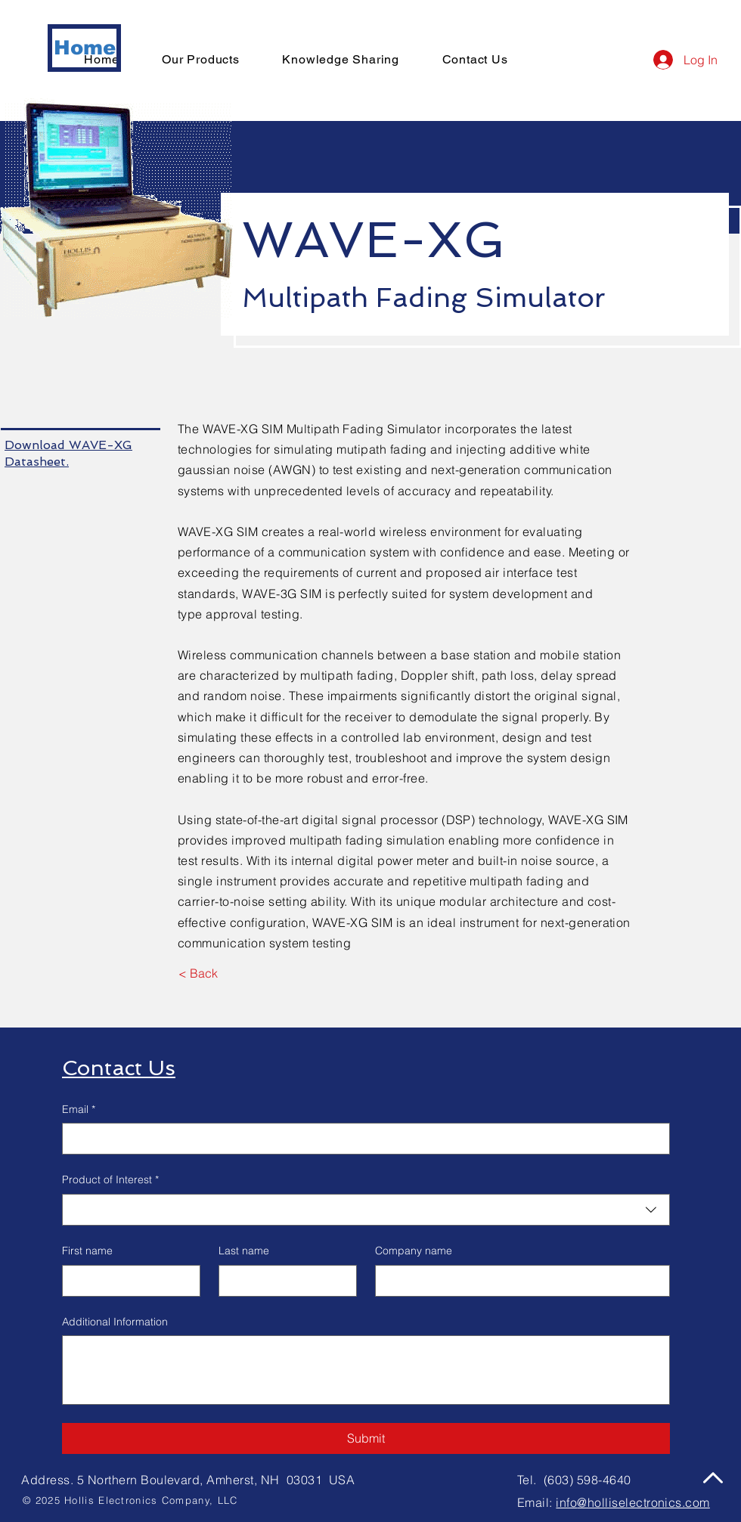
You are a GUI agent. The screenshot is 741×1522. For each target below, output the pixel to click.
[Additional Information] (366, 1370)
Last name (244, 1250)
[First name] (127, 1281)
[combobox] (366, 1210)
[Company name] (518, 1281)
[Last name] (283, 1281)
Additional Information (115, 1321)
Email (78, 1109)
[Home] (84, 48)
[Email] (361, 1139)
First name (87, 1250)
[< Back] (197, 973)
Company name (413, 1250)
